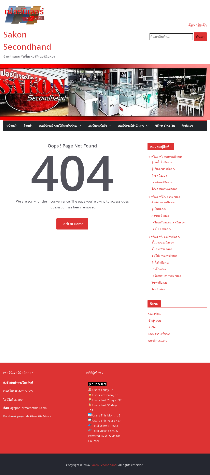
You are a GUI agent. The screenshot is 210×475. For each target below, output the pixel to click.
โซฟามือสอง (159, 282)
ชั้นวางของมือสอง (163, 242)
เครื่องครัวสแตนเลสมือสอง (168, 222)
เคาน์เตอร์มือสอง (162, 182)
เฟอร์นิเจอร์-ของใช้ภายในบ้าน (58, 126)
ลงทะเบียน (154, 314)
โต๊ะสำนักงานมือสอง (164, 189)
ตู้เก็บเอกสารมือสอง (164, 169)
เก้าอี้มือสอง (159, 269)
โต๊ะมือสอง (158, 289)
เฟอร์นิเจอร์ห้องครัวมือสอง (164, 197)
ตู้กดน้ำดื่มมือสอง (162, 162)
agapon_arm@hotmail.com (28, 408)
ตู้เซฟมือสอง (159, 175)
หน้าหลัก (11, 126)
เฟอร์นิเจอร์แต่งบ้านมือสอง (164, 237)
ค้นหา (200, 36)
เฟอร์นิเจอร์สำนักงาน (131, 126)
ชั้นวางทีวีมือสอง (162, 249)
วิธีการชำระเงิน (165, 126)
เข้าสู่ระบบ (154, 320)
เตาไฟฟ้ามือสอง (161, 229)
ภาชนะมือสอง (160, 216)
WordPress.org (157, 341)
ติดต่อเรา (187, 126)
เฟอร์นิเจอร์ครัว (97, 126)
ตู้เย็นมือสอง (159, 209)
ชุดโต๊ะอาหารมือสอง (164, 256)
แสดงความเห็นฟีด (159, 334)
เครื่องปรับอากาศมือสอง (166, 276)
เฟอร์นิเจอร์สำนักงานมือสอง (165, 157)
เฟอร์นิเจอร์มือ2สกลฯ (38, 416)
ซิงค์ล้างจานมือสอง (163, 202)
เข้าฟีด (152, 327)
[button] (79, 126)
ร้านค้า (28, 126)
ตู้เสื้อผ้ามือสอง (160, 262)
